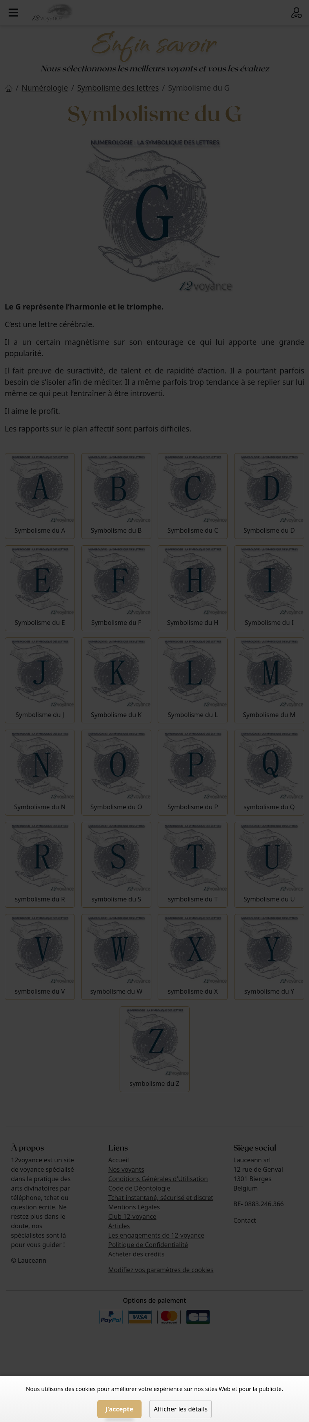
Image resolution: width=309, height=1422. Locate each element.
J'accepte (119, 1409)
